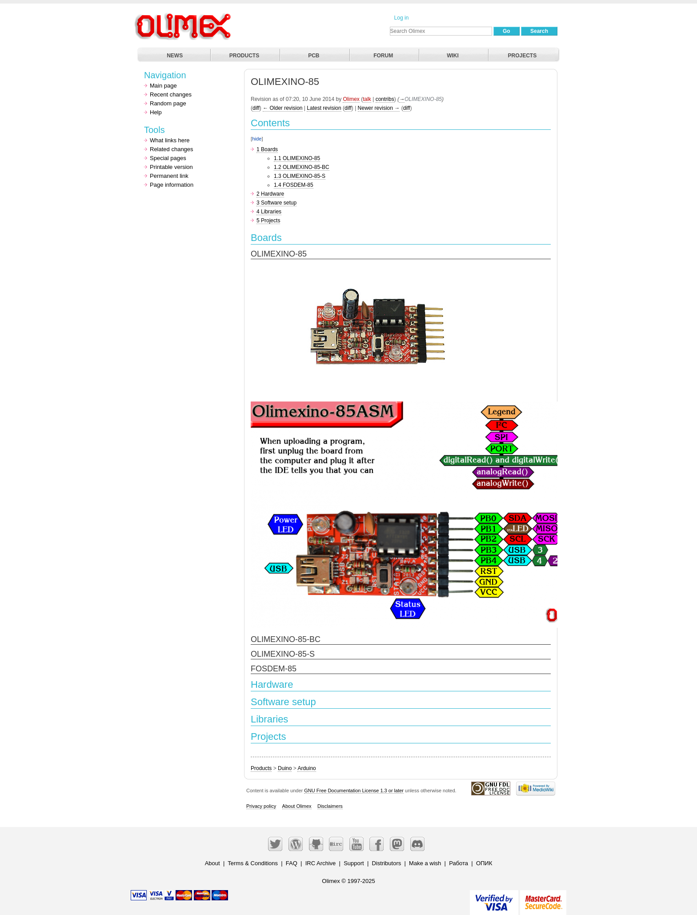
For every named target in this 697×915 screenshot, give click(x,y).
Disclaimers (330, 806)
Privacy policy (261, 806)
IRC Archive (320, 863)
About (212, 863)
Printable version (171, 167)
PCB (313, 55)
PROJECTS (522, 55)
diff (256, 108)
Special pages (168, 158)
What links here (170, 140)
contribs (385, 99)
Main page (163, 85)
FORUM (383, 55)
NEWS (175, 55)
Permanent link (169, 176)
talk (367, 99)
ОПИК (484, 863)
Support (354, 863)
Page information (171, 184)
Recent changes (171, 94)
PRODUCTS (244, 55)
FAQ (291, 863)
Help (156, 112)
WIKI (453, 55)
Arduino (306, 768)
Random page (168, 103)
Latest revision (324, 108)
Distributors (386, 863)
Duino (285, 768)
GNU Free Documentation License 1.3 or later (354, 790)
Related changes (171, 149)
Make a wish (425, 863)
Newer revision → (379, 108)
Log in (401, 18)
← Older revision (282, 108)
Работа (458, 863)
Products (261, 768)
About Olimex (297, 806)
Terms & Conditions (253, 863)
